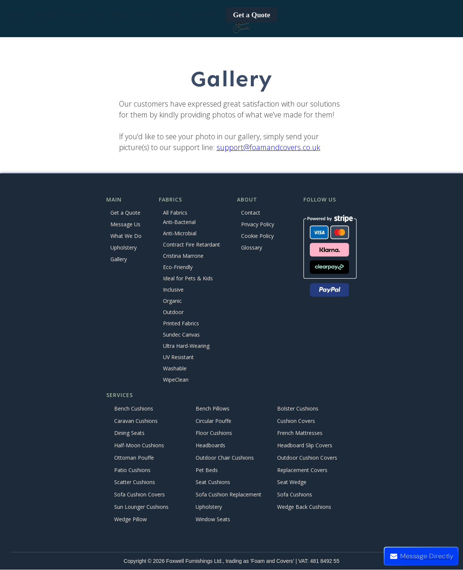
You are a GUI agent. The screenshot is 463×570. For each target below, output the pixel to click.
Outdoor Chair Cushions (225, 457)
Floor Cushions (214, 433)
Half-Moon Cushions (139, 445)
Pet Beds (207, 470)
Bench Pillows (212, 408)
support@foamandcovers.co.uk (268, 147)
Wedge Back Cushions (304, 506)
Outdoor (173, 312)
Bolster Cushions (297, 408)
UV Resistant (178, 357)
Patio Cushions (132, 470)
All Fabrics (175, 212)
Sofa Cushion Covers (139, 494)
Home (17, 14)
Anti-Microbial (179, 233)
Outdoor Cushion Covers (307, 457)
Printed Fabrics (181, 323)
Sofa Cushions (294, 494)
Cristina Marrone (183, 256)
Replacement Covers (302, 470)
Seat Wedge (291, 482)
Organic (172, 301)
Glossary (251, 247)
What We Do (126, 235)
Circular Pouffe (213, 420)
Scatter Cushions (134, 482)
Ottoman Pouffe (134, 457)
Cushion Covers (296, 420)
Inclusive (173, 289)
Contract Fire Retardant (191, 244)
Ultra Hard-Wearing (186, 346)
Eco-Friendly (178, 267)
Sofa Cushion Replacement (228, 494)
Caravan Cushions (136, 420)
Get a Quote (251, 15)
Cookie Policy (257, 235)
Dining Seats (129, 433)
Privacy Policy (257, 224)
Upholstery (123, 247)
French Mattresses (300, 433)
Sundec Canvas (181, 334)
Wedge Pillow (130, 519)
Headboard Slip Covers (304, 445)
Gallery (146, 14)
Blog (119, 14)
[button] (47, 15)
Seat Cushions (213, 482)
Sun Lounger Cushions (141, 506)
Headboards (210, 445)
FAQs (174, 14)
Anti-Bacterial (179, 222)
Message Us (125, 224)
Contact (203, 14)
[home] (242, 25)
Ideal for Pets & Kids (188, 278)
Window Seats (213, 519)
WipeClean (176, 380)
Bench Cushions (133, 408)
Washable (175, 368)
